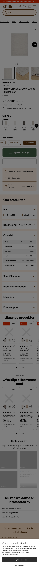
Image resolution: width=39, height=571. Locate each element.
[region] (19, 555)
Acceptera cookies (19, 560)
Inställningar (19, 565)
